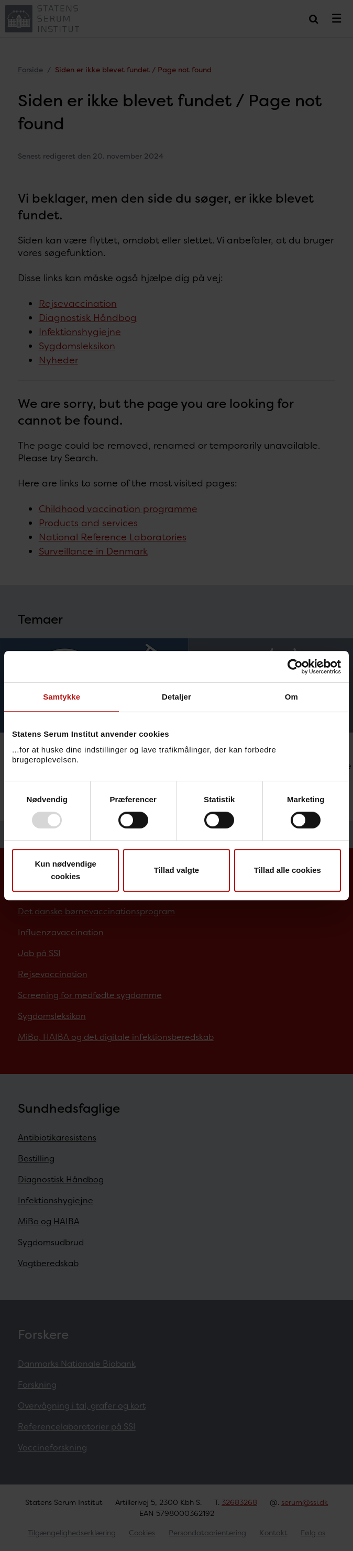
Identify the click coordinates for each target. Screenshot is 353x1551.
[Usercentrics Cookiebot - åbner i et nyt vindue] (295, 666)
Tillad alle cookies (287, 870)
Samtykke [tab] (61, 696)
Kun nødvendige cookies (65, 870)
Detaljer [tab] (176, 696)
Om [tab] (291, 696)
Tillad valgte (176, 870)
